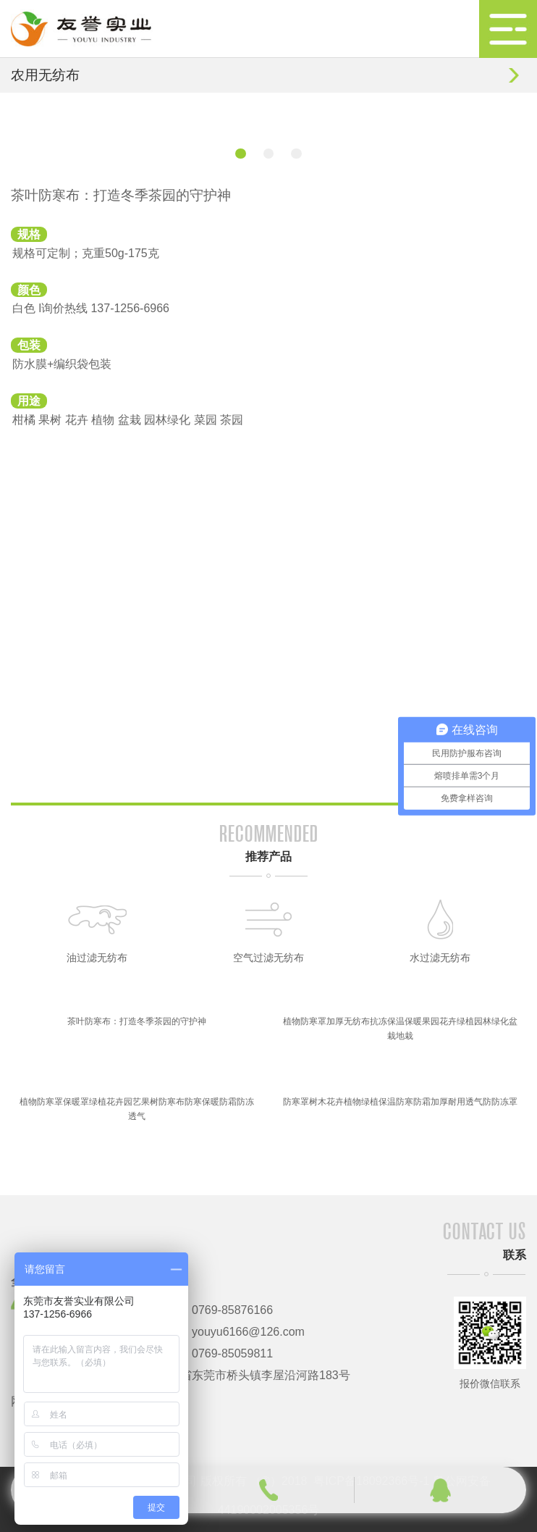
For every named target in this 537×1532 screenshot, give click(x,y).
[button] (240, 153)
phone (268, 1490)
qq (440, 1490)
